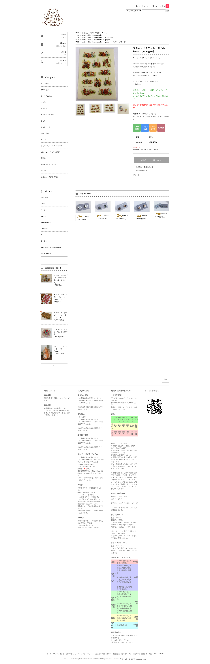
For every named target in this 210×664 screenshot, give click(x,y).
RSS (155, 654)
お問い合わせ (71, 654)
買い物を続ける (141, 171)
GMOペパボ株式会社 (95, 659)
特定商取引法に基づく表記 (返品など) (146, 149)
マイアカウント (144, 6)
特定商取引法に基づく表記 (142, 654)
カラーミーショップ (68, 659)
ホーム (49, 654)
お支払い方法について (103, 654)
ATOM (161, 654)
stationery (109, 37)
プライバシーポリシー (86, 654)
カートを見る (162, 6)
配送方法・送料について (122, 654)
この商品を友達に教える (144, 167)
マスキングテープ (119, 42)
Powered (130, 659)
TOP (77, 33)
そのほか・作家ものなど (91, 33)
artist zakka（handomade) (92, 35)
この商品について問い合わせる (151, 160)
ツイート (136, 175)
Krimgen (105, 33)
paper (107, 40)
